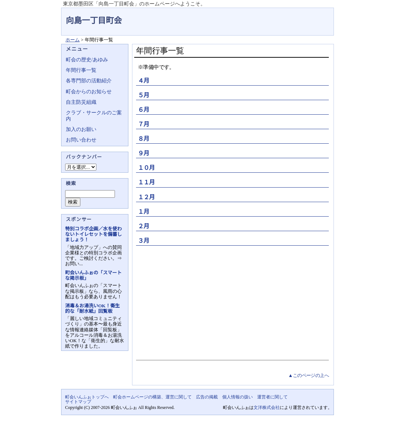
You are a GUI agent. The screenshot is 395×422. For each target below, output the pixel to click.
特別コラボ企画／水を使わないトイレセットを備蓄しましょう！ (93, 234)
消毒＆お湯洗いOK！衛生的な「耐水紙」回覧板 (92, 308)
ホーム (72, 39)
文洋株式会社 (267, 407)
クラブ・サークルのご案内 (94, 115)
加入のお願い (81, 129)
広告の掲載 (207, 397)
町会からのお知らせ (89, 91)
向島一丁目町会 (94, 20)
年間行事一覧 (81, 70)
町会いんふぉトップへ (87, 397)
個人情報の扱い (237, 397)
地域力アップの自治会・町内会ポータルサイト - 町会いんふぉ (306, 16)
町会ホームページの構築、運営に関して (152, 397)
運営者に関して (272, 397)
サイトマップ (78, 402)
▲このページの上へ (308, 375)
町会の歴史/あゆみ (87, 59)
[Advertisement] (231, 302)
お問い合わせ (81, 140)
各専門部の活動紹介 (89, 80)
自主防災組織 (81, 102)
